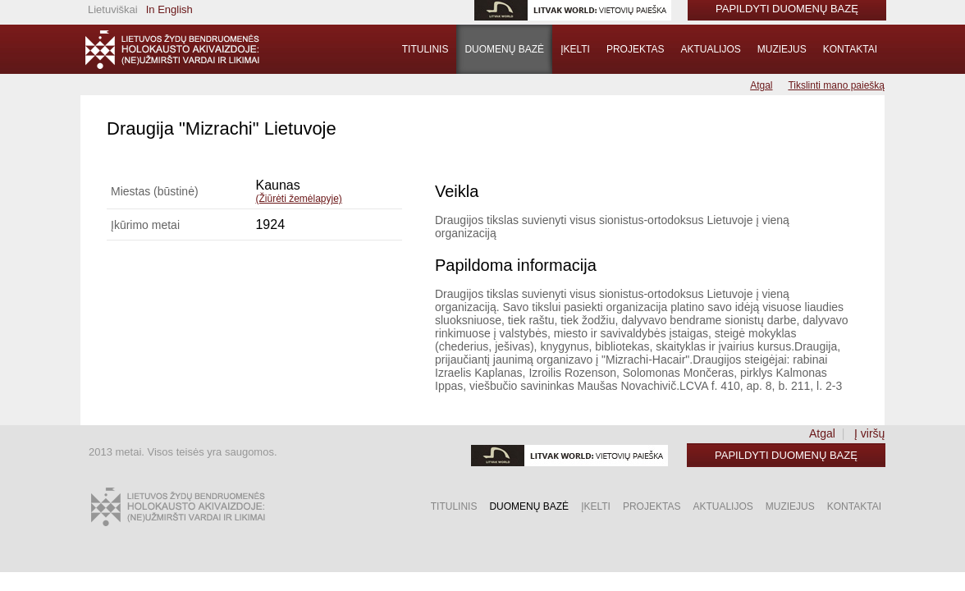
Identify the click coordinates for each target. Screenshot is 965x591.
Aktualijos (710, 49)
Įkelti (575, 49)
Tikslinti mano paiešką (836, 85)
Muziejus (782, 49)
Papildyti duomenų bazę (786, 455)
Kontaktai (850, 49)
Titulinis (425, 49)
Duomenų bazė (504, 49)
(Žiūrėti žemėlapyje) (298, 198)
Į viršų (869, 433)
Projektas (635, 49)
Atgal (761, 85)
